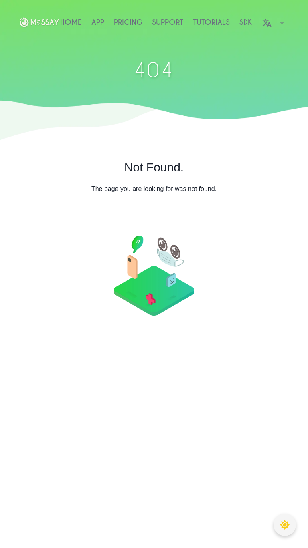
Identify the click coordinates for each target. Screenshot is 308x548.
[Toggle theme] (285, 525)
